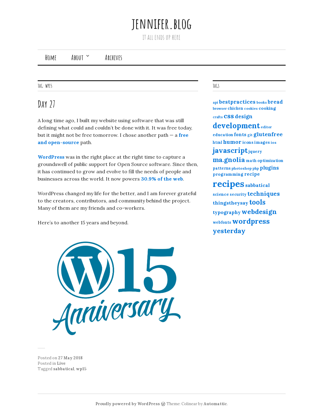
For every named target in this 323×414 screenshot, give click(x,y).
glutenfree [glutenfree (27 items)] (268, 134)
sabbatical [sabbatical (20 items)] (257, 185)
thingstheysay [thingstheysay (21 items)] (230, 203)
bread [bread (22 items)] (275, 102)
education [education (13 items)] (223, 134)
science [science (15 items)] (221, 194)
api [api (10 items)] (215, 102)
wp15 (81, 368)
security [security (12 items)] (238, 194)
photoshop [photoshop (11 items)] (242, 168)
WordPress (51, 157)
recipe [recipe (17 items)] (252, 174)
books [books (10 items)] (261, 102)
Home (51, 57)
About (77, 57)
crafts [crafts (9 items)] (218, 117)
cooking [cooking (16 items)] (267, 108)
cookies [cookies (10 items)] (251, 108)
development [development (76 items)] (236, 125)
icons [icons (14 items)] (247, 142)
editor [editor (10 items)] (266, 127)
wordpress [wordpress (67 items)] (251, 221)
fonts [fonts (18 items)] (240, 134)
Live (61, 363)
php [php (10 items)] (256, 168)
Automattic (215, 403)
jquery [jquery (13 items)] (255, 151)
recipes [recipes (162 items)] (228, 183)
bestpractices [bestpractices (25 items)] (237, 101)
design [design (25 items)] (244, 116)
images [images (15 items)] (262, 142)
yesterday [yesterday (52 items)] (229, 230)
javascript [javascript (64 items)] (230, 150)
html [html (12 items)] (217, 142)
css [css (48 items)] (229, 116)
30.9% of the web (162, 179)
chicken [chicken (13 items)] (235, 108)
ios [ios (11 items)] (274, 142)
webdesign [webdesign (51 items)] (259, 211)
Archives (113, 57)
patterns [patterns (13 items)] (222, 168)
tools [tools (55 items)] (257, 202)
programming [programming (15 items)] (228, 174)
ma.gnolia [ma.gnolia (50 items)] (229, 159)
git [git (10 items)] (250, 135)
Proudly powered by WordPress (127, 403)
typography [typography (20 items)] (227, 212)
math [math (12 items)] (251, 160)
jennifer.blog (162, 23)
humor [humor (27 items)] (232, 141)
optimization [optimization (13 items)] (270, 160)
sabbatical (63, 368)
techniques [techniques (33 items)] (263, 193)
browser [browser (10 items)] (220, 108)
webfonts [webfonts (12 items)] (222, 222)
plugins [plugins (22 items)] (269, 168)
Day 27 (46, 104)
